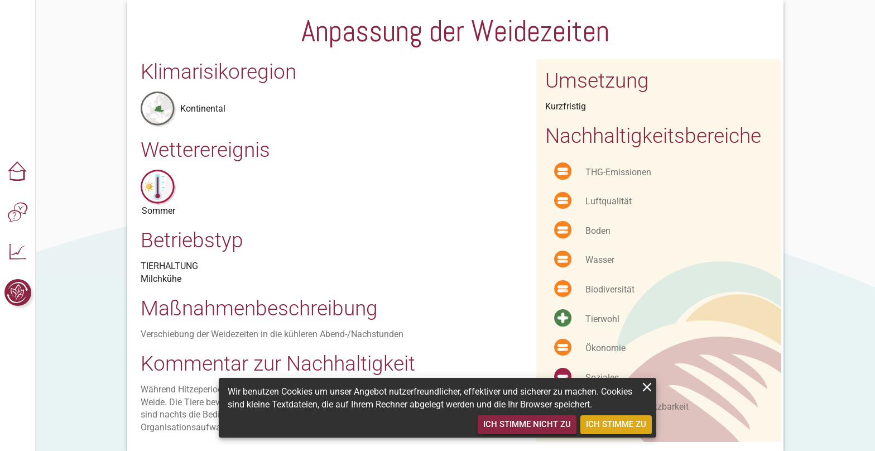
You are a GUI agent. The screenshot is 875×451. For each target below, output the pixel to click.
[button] (17, 172)
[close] (647, 387)
